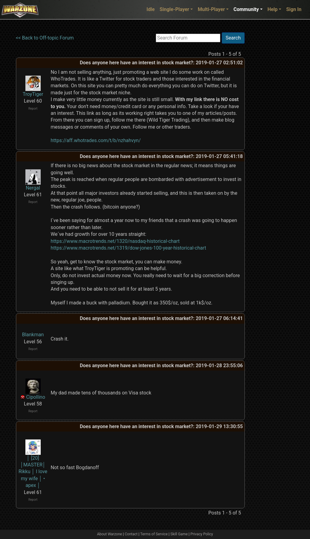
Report (33, 108)
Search (233, 38)
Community (246, 9)
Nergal (33, 188)
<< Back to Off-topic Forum (45, 38)
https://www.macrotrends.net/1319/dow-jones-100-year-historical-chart (128, 248)
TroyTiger (33, 94)
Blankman (33, 334)
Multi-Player (211, 9)
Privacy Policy (201, 534)
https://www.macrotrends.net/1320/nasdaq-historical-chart (115, 241)
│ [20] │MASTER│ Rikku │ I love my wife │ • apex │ (32, 471)
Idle (151, 9)
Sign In (293, 9)
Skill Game (179, 534)
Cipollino (35, 397)
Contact (131, 534)
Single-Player (174, 9)
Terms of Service (154, 534)
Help (272, 9)
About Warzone (109, 534)
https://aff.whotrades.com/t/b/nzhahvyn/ (96, 140)
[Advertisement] (269, 124)
